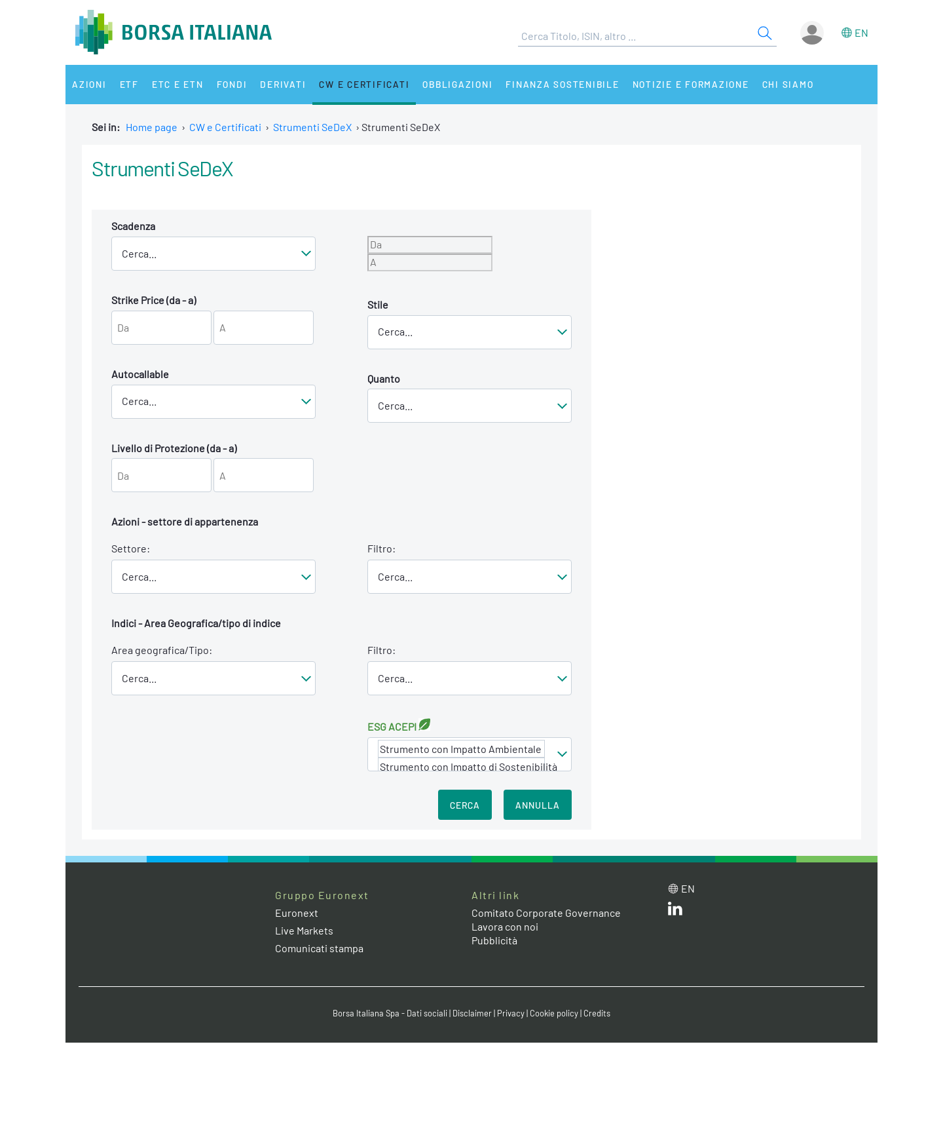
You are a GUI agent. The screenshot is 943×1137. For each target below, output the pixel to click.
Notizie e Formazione (691, 84)
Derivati (283, 84)
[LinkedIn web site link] (675, 911)
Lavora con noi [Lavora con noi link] (505, 926)
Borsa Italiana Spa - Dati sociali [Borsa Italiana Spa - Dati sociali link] (390, 1013)
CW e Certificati (364, 84)
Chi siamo (788, 84)
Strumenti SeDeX (312, 127)
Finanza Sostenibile (562, 84)
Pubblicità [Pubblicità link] (494, 940)
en (861, 32)
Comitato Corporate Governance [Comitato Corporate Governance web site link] (546, 912)
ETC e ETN (178, 84)
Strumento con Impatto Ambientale (461, 749)
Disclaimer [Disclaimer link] (472, 1013)
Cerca (465, 805)
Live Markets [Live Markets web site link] (304, 930)
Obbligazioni (457, 84)
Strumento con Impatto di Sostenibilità (461, 766)
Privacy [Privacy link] (511, 1013)
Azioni (89, 84)
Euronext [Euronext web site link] (296, 912)
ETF (129, 84)
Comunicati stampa (319, 948)
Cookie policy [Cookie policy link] (554, 1013)
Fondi (232, 84)
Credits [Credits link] (596, 1013)
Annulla (537, 805)
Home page (151, 127)
